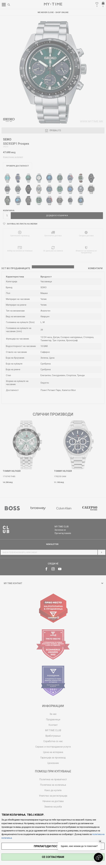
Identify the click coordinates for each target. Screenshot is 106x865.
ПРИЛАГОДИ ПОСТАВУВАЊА (53, 846)
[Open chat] (98, 857)
